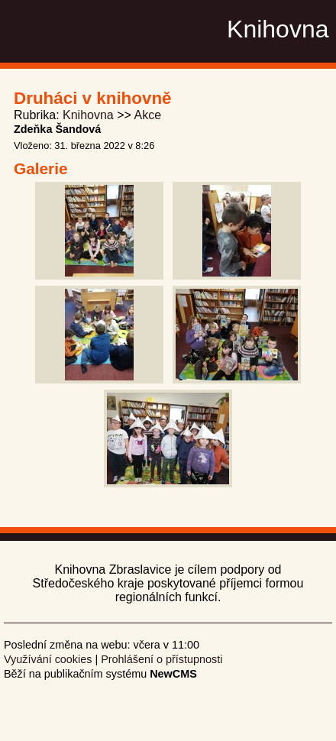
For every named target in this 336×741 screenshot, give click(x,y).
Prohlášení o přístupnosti (161, 659)
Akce (147, 114)
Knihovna (88, 114)
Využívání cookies (48, 659)
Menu (305, 30)
